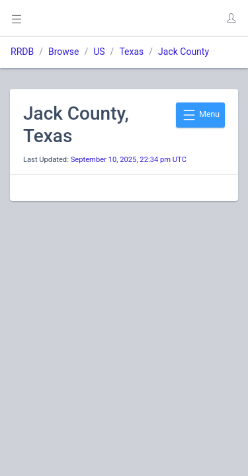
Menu (200, 115)
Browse (63, 51)
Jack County (183, 51)
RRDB (22, 51)
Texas (131, 51)
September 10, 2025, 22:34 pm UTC (128, 159)
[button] (231, 18)
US (98, 51)
